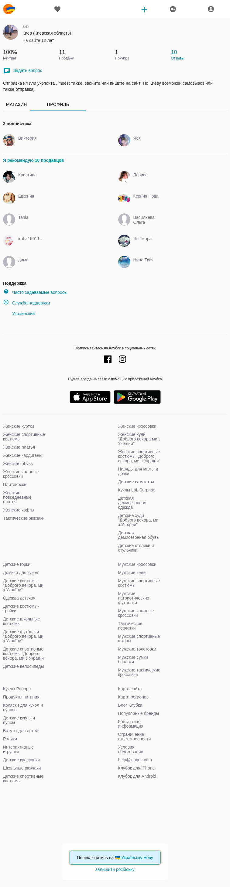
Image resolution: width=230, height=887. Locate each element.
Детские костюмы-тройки (21, 608)
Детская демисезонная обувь (138, 535)
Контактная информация (130, 724)
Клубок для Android (137, 776)
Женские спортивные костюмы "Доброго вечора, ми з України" (139, 456)
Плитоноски (14, 484)
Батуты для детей (20, 730)
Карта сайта (130, 688)
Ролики (10, 738)
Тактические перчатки (130, 625)
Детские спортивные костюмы (23, 778)
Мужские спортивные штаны (139, 638)
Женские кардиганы (22, 455)
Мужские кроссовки (137, 564)
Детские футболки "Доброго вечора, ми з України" (23, 636)
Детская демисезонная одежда (132, 503)
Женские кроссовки (137, 426)
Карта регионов (133, 697)
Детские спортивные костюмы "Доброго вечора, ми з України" (24, 654)
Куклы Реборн (17, 688)
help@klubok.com (135, 759)
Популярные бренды (138, 713)
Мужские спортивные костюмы (139, 583)
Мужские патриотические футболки (133, 598)
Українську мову (137, 857)
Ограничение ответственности (134, 736)
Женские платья (19, 447)
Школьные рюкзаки (22, 768)
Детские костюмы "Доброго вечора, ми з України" (23, 585)
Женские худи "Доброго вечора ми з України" (139, 439)
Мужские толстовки (137, 649)
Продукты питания (21, 697)
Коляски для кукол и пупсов (23, 707)
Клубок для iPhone (136, 768)
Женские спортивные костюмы (24, 436)
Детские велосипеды (23, 666)
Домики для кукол (20, 572)
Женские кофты (18, 510)
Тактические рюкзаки (24, 518)
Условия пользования (130, 749)
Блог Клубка (130, 705)
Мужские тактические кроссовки (139, 672)
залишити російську (114, 869)
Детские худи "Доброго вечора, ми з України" (138, 520)
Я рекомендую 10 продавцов (33, 160)
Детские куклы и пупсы (19, 720)
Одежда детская (19, 598)
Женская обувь (18, 463)
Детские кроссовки (21, 759)
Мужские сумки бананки (133, 659)
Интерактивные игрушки (18, 749)
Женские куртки (18, 426)
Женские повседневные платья (17, 497)
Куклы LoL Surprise (136, 490)
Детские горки (16, 564)
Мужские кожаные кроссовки (136, 613)
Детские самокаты (136, 481)
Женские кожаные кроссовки (21, 474)
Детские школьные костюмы (21, 621)
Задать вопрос (22, 71)
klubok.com (9, 9)
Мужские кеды (132, 572)
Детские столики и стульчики (136, 547)
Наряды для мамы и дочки (138, 471)
